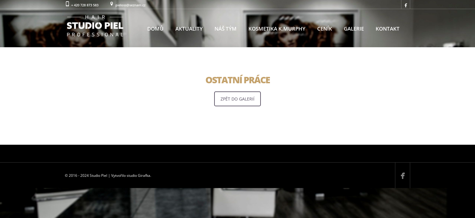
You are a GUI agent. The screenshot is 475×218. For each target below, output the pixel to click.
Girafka (144, 175)
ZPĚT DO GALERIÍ (237, 99)
